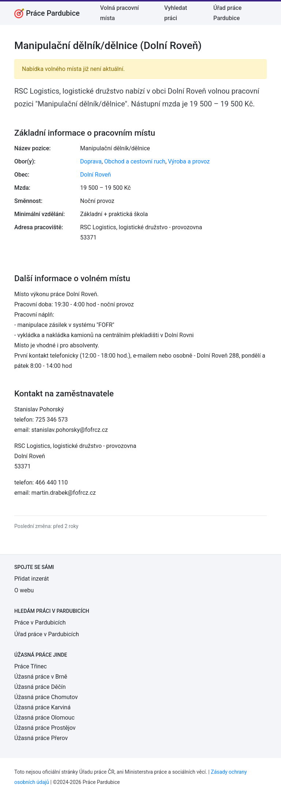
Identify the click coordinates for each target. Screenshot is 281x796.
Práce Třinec (30, 666)
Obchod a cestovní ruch (134, 161)
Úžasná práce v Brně (40, 676)
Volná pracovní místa (119, 13)
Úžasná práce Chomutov (46, 697)
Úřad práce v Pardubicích (46, 634)
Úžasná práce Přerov (41, 738)
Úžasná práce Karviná (42, 707)
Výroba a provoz (189, 161)
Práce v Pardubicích (40, 622)
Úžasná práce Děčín (40, 686)
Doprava (91, 161)
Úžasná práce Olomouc (44, 717)
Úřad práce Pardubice (227, 13)
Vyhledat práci (175, 13)
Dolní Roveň (95, 174)
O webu (24, 590)
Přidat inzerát (31, 578)
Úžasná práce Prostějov (44, 727)
